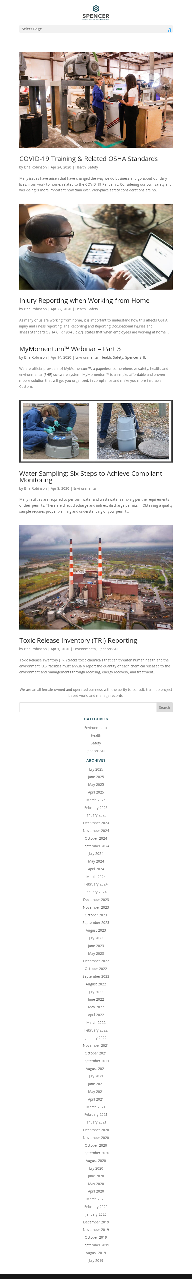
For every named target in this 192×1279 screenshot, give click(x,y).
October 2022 (96, 968)
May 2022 (96, 1007)
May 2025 (96, 784)
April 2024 (96, 869)
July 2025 (96, 769)
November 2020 (96, 1137)
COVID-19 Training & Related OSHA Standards (88, 158)
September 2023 (95, 922)
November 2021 (96, 1045)
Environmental (86, 357)
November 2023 (96, 907)
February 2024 (96, 884)
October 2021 (96, 1053)
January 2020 (96, 1214)
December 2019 (96, 1222)
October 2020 (96, 1145)
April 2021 (96, 1099)
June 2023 (96, 945)
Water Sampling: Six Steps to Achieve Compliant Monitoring (90, 476)
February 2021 (96, 1114)
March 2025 (96, 800)
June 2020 (96, 1176)
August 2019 (96, 1252)
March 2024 (96, 876)
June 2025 (96, 776)
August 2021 (96, 1068)
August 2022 (96, 984)
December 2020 (96, 1129)
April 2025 (96, 792)
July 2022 (96, 991)
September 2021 (95, 1060)
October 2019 (96, 1237)
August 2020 (96, 1160)
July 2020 (96, 1168)
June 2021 (96, 1083)
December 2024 (96, 822)
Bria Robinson (35, 167)
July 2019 (96, 1260)
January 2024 (96, 891)
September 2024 (95, 846)
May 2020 (96, 1183)
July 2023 (96, 938)
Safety (93, 167)
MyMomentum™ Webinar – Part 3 (70, 348)
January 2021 (96, 1122)
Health (80, 167)
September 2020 (95, 1152)
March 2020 (96, 1199)
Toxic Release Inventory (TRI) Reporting (78, 640)
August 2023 (96, 930)
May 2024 (96, 861)
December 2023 (96, 899)
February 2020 (96, 1206)
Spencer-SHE (135, 357)
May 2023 (96, 953)
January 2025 (96, 815)
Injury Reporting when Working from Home (84, 300)
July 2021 (96, 1076)
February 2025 (96, 807)
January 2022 (96, 1037)
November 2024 (96, 830)
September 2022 (95, 976)
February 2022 (96, 1030)
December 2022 (96, 961)
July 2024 (96, 853)
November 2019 (96, 1229)
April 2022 (96, 1014)
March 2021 (96, 1107)
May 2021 (96, 1091)
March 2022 (96, 1022)
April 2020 (96, 1191)
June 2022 (96, 999)
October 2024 (96, 838)
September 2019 (95, 1245)
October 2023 (96, 915)
